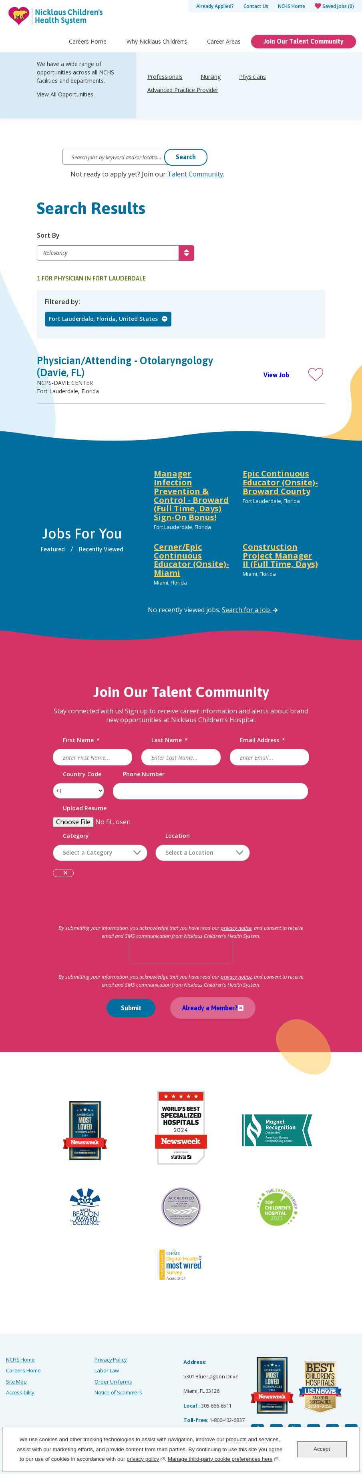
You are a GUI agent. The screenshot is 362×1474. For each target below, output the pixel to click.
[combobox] (202, 853)
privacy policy (146, 1458)
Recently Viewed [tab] (101, 549)
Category (76, 836)
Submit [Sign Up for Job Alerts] (131, 1007)
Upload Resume (85, 808)
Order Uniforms (113, 1381)
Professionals (165, 82)
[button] (315, 375)
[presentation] (181, 951)
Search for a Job (250, 609)
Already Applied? (215, 6)
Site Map (16, 1381)
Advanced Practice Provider (182, 95)
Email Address (262, 740)
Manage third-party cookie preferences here (223, 1458)
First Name (81, 740)
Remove (65, 873)
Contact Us (255, 6)
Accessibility (20, 1392)
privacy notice (236, 927)
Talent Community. (195, 174)
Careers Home (88, 46)
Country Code (82, 774)
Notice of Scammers (118, 1392)
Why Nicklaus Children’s (157, 46)
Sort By (48, 235)
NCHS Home (291, 6)
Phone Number (144, 774)
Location (177, 836)
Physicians (252, 82)
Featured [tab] (53, 549)
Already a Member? (210, 1007)
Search (186, 156)
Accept (322, 1449)
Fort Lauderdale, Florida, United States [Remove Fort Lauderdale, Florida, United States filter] (103, 318)
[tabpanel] (236, 529)
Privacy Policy (111, 1359)
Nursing (211, 82)
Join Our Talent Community (303, 46)
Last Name (169, 740)
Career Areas (224, 46)
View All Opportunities (65, 99)
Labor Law (107, 1370)
